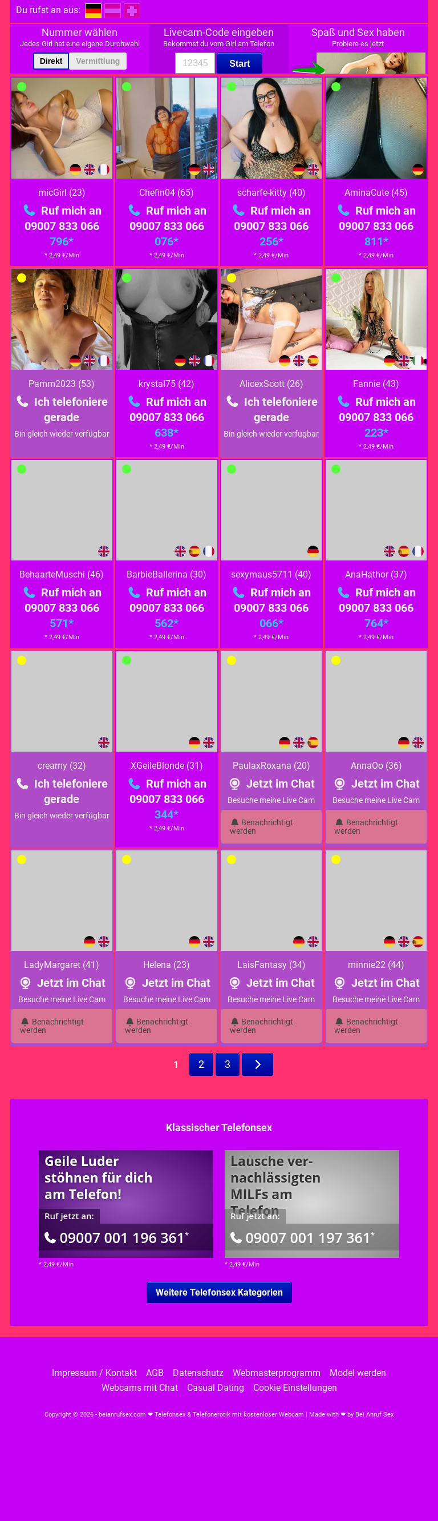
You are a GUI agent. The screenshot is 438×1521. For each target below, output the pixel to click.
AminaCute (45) (376, 192)
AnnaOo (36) (376, 765)
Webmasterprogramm (277, 1373)
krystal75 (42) (166, 383)
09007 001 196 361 (116, 1237)
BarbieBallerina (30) (166, 574)
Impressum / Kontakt (94, 1373)
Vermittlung (98, 61)
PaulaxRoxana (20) (271, 765)
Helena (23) (166, 964)
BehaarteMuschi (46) (61, 574)
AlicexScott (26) (271, 383)
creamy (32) (62, 765)
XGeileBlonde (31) (167, 765)
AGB (155, 1373)
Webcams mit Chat (140, 1388)
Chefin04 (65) (166, 192)
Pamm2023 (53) (62, 383)
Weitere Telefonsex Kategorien (219, 1292)
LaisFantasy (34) (271, 964)
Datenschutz (198, 1373)
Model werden (358, 1373)
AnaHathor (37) (376, 574)
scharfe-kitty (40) (271, 192)
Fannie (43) (376, 383)
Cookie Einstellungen (295, 1388)
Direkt (51, 61)
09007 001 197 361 (302, 1237)
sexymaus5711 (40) (271, 574)
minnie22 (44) (376, 964)
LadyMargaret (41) (61, 964)
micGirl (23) (62, 192)
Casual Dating (215, 1388)
